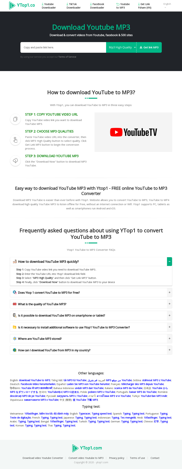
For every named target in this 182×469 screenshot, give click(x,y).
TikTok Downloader (73, 5)
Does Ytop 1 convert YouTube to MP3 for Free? (46, 293)
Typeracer (84, 413)
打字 (156, 421)
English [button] (167, 3)
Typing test (138, 413)
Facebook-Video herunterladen (38, 384)
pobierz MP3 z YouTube (101, 392)
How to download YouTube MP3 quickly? (46, 262)
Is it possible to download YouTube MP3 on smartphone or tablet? (59, 315)
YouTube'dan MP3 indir (154, 396)
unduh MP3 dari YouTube (89, 388)
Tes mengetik (128, 417)
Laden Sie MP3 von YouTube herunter (88, 384)
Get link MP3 (149, 47)
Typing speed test (102, 413)
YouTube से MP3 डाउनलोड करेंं (36, 388)
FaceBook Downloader (97, 5)
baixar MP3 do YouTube (143, 392)
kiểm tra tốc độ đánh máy (54, 413)
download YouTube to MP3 (34, 380)
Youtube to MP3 (123, 5)
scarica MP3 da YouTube (128, 388)
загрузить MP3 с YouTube (72, 396)
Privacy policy (116, 458)
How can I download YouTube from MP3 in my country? (51, 350)
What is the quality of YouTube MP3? (39, 304)
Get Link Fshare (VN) (144, 5)
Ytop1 (22, 6)
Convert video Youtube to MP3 (86, 458)
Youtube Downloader (49, 5)
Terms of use (137, 458)
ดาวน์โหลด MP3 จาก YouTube (114, 396)
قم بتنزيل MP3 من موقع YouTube (110, 380)
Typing (126, 413)
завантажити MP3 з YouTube (41, 399)
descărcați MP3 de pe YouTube (27, 396)
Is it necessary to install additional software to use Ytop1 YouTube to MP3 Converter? (71, 327)
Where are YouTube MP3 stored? (37, 339)
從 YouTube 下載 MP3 (85, 399)
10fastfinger (31, 413)
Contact (155, 458)
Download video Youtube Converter (43, 458)
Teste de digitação (20, 417)
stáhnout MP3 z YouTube (156, 380)
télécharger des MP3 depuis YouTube (142, 384)
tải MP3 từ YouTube (75, 380)
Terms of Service (67, 56)
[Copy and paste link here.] (63, 47)
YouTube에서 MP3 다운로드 (63, 392)
